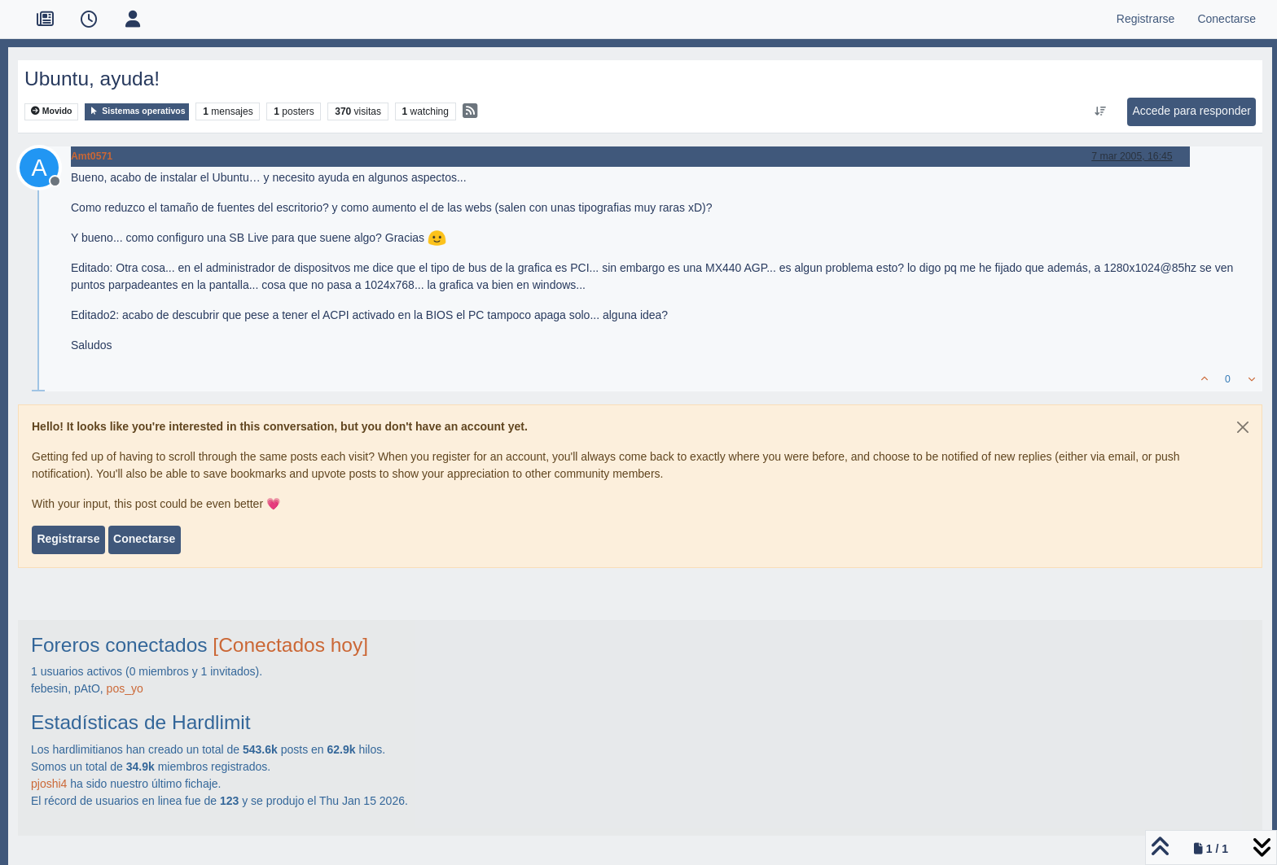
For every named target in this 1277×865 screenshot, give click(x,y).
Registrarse (68, 538)
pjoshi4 (49, 783)
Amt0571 (91, 156)
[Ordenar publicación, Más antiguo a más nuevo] (1100, 111)
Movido (51, 111)
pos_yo (125, 688)
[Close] (1243, 427)
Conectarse (144, 538)
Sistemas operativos (137, 111)
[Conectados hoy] (290, 645)
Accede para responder (1191, 110)
